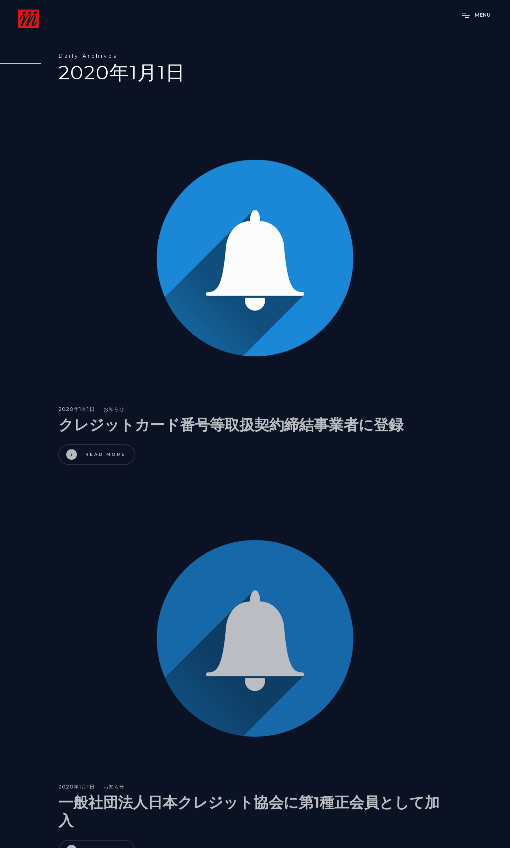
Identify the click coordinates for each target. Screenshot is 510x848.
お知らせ (114, 411)
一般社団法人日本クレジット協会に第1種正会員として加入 (249, 813)
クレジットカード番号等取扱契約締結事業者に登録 (230, 426)
